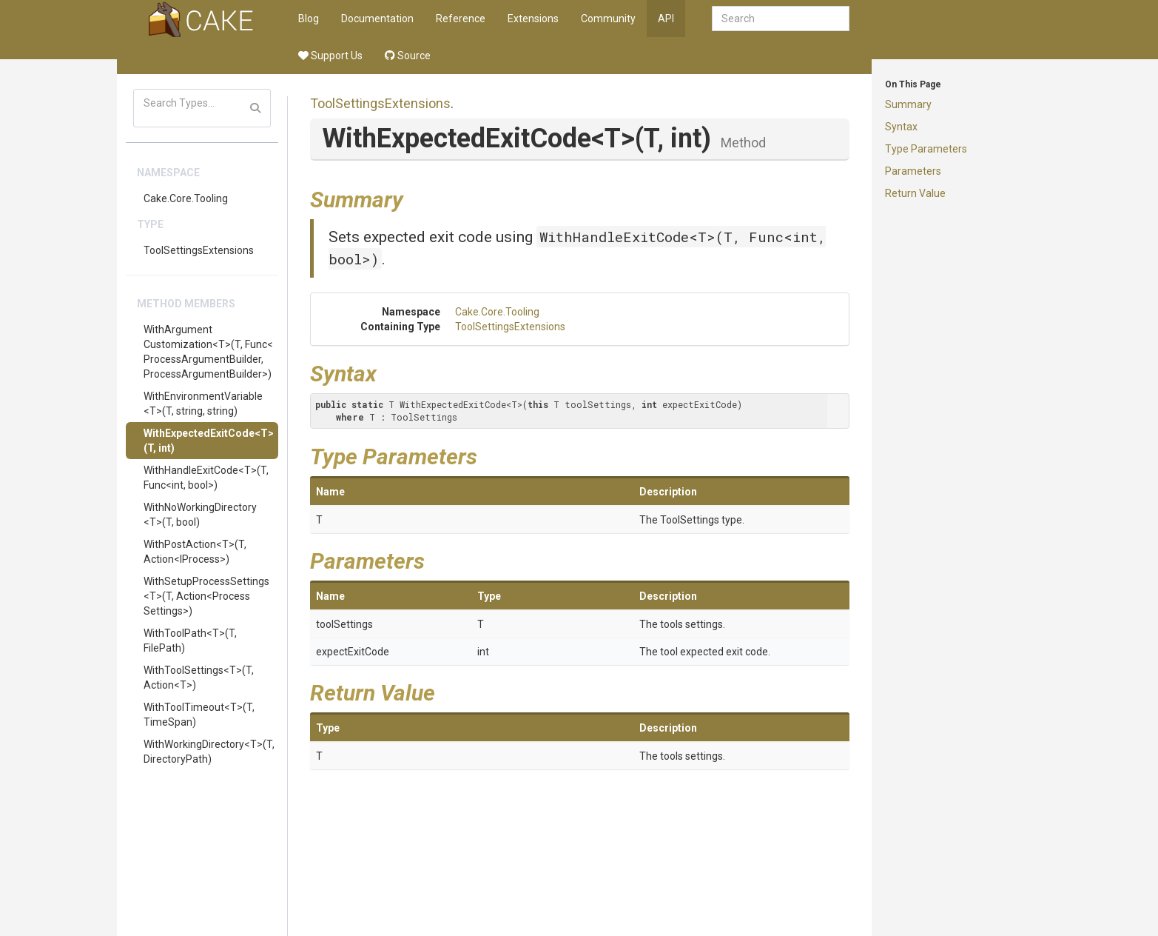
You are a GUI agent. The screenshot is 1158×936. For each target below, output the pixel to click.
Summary (908, 104)
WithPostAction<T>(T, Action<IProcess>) (195, 551)
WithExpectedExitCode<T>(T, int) (209, 440)
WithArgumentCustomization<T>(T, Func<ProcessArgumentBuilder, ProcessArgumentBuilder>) (208, 352)
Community (608, 18)
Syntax (901, 127)
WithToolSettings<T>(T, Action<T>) (199, 677)
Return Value (915, 193)
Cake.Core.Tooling (186, 198)
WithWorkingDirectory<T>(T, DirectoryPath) (209, 751)
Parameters (913, 171)
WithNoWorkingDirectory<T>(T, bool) (200, 514)
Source (408, 55)
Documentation (377, 18)
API (666, 18)
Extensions (533, 18)
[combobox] (780, 18)
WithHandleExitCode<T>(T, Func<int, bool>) (206, 477)
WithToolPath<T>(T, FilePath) (190, 640)
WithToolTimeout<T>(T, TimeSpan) (199, 714)
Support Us (330, 55)
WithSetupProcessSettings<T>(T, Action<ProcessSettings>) (206, 596)
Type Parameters (926, 149)
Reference (460, 18)
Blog (308, 18)
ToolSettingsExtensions (199, 250)
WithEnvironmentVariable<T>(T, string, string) (203, 403)
